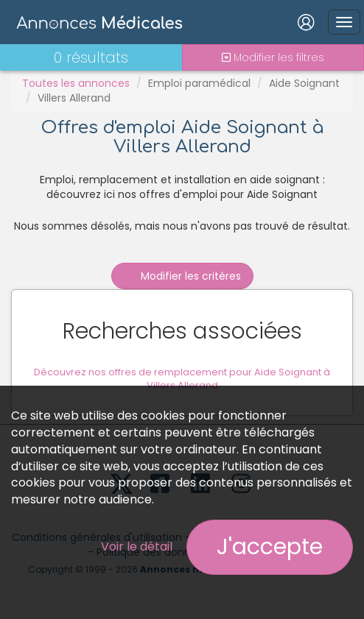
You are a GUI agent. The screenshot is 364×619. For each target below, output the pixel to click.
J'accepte (270, 546)
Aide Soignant (304, 83)
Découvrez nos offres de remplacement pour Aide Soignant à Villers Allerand (182, 379)
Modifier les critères (182, 276)
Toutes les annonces (76, 83)
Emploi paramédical (199, 83)
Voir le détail (136, 546)
